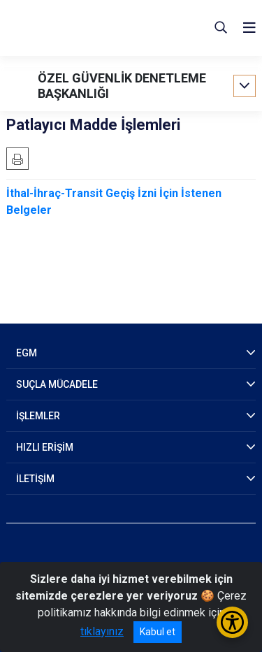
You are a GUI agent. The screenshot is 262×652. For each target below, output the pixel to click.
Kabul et (157, 631)
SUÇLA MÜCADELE (57, 384)
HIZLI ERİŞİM (44, 447)
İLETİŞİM (35, 478)
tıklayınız (102, 631)
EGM (26, 352)
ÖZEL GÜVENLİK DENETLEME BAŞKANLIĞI (122, 86)
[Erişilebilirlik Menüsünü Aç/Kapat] (232, 622)
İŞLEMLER (38, 415)
